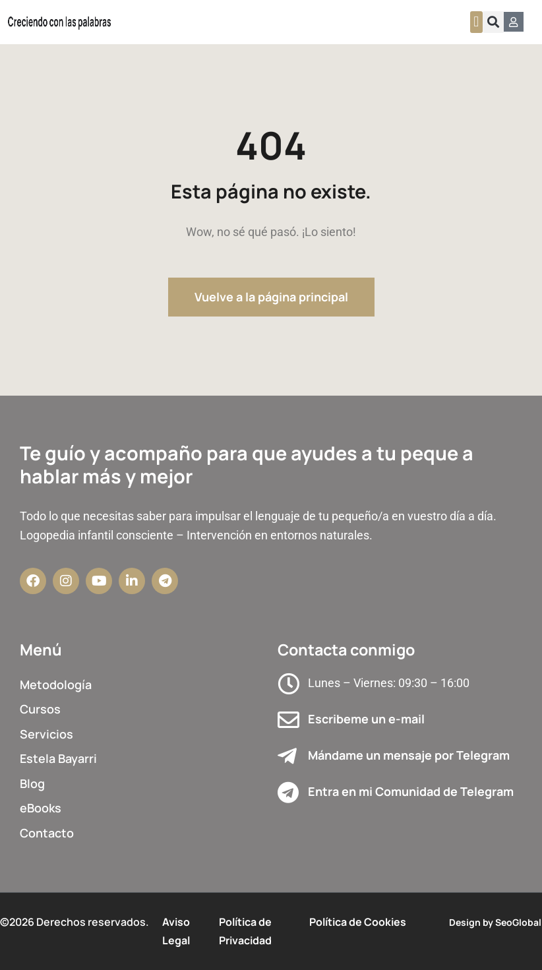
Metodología (56, 684)
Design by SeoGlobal (495, 922)
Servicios (46, 734)
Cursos (40, 709)
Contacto (47, 833)
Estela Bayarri (58, 758)
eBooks (40, 808)
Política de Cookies (357, 922)
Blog (32, 783)
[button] (476, 22)
